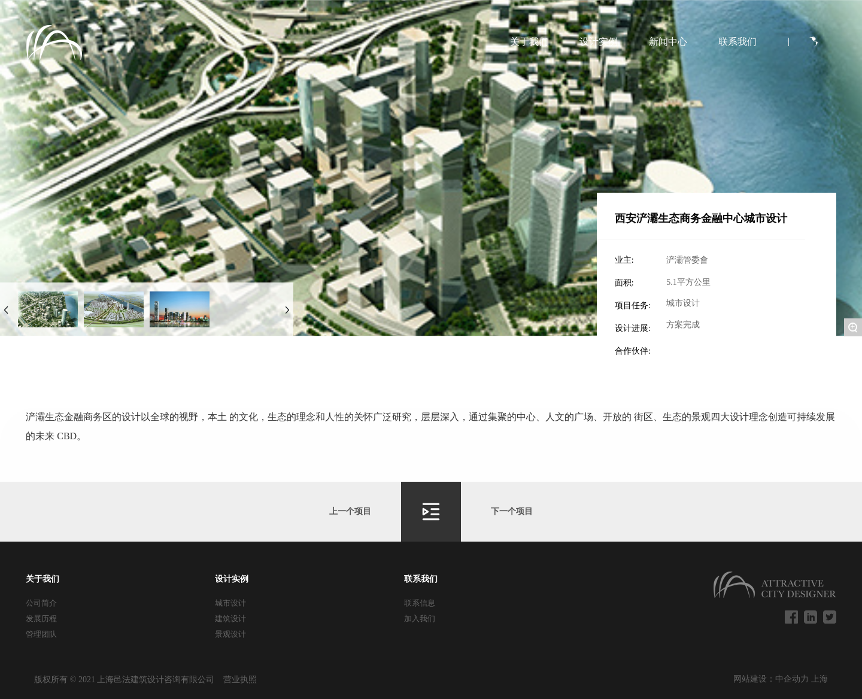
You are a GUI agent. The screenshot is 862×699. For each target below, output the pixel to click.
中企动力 (793, 678)
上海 (819, 678)
